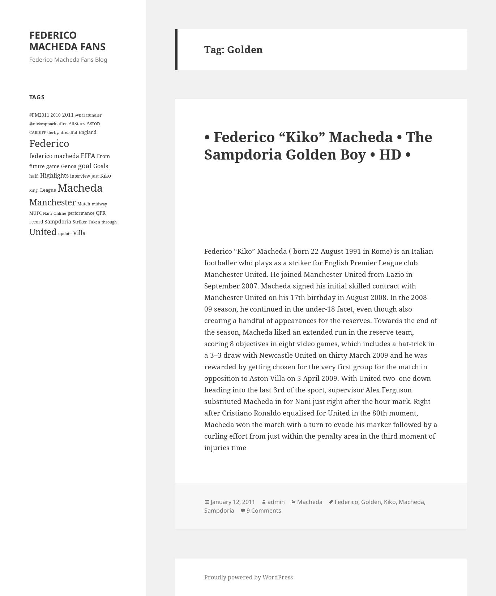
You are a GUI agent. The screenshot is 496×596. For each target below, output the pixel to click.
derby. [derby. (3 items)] (53, 132)
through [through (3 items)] (109, 222)
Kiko (390, 502)
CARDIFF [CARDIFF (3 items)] (37, 132)
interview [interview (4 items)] (80, 176)
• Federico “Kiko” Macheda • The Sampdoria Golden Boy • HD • (318, 145)
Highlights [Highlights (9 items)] (54, 175)
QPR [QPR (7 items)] (101, 212)
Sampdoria (219, 510)
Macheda (309, 502)
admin (276, 502)
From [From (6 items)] (103, 156)
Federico (346, 502)
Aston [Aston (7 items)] (93, 123)
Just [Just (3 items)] (95, 176)
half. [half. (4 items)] (34, 176)
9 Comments (264, 510)
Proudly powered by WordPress (248, 577)
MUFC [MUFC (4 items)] (35, 213)
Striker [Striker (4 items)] (80, 222)
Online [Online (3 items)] (60, 213)
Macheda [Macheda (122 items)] (80, 187)
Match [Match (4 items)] (83, 203)
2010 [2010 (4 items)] (56, 115)
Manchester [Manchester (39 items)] (52, 202)
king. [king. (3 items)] (34, 190)
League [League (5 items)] (48, 190)
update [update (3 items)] (65, 233)
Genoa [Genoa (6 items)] (69, 166)
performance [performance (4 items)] (81, 213)
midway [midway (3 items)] (99, 203)
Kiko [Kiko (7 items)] (105, 175)
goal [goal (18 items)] (85, 165)
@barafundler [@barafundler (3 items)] (88, 115)
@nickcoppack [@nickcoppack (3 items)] (42, 123)
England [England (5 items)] (87, 132)
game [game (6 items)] (53, 166)
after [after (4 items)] (62, 123)
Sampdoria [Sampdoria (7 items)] (57, 221)
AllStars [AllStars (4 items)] (77, 123)
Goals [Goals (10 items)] (100, 166)
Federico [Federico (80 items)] (49, 143)
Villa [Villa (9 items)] (79, 233)
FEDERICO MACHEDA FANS (67, 40)
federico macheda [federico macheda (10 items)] (54, 156)
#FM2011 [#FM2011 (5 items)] (39, 115)
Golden (371, 502)
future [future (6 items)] (37, 166)
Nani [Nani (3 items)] (47, 213)
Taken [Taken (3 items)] (94, 222)
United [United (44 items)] (43, 232)
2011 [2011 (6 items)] (68, 114)
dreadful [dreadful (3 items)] (69, 132)
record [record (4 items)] (36, 222)
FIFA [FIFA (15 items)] (88, 155)
